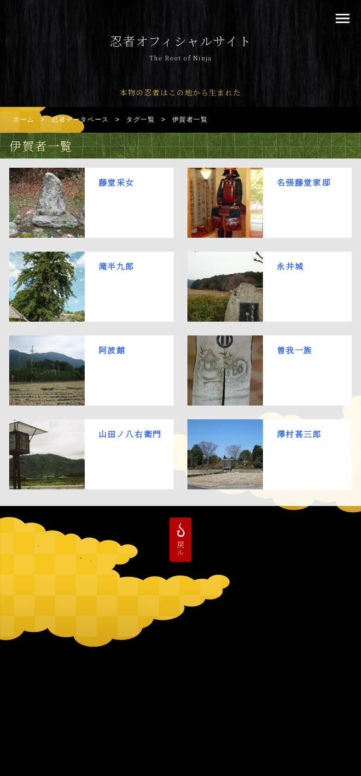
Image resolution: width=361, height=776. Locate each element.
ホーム (24, 119)
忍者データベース (80, 119)
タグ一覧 (140, 119)
